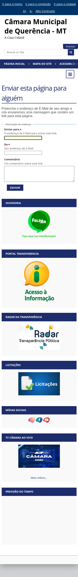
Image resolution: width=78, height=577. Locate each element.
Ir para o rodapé (65, 4)
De (6, 144)
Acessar (70, 46)
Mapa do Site (42, 64)
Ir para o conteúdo (38, 4)
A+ (25, 11)
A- (31, 11)
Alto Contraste (45, 11)
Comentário (12, 159)
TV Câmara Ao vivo (19, 437)
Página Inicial (14, 64)
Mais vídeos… (39, 478)
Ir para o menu (12, 4)
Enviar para (11, 129)
